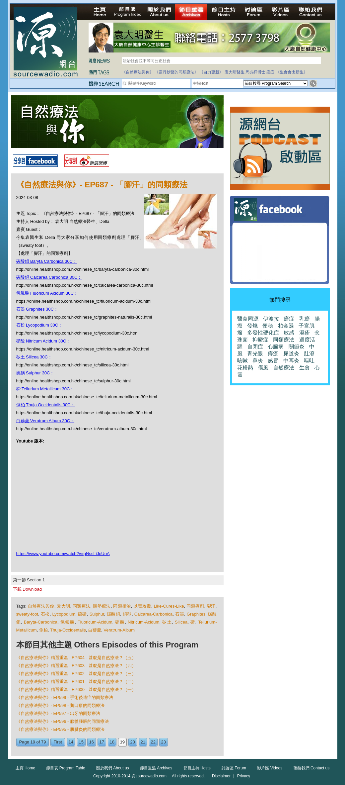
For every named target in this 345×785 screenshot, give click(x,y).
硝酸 (120, 622)
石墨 (179, 614)
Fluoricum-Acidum (95, 622)
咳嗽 (242, 360)
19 (122, 741)
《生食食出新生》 (292, 72)
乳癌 (304, 319)
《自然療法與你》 (138, 72)
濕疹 (304, 333)
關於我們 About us (112, 768)
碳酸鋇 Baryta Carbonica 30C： (46, 261)
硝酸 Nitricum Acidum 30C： (43, 341)
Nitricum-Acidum (143, 622)
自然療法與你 (41, 606)
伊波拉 (271, 319)
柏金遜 (286, 326)
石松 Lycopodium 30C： (39, 325)
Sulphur (97, 614)
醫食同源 (247, 319)
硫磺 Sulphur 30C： (35, 372)
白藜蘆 (94, 630)
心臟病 (276, 346)
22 (153, 741)
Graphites (196, 614)
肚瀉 (309, 353)
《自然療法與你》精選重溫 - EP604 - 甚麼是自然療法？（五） (76, 657)
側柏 (43, 630)
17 (102, 741)
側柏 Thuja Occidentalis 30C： (45, 404)
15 (81, 741)
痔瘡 (273, 353)
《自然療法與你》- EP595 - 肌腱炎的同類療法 (60, 729)
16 (91, 741)
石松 (45, 614)
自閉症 (255, 346)
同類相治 (122, 606)
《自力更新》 (211, 72)
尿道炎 (291, 353)
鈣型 (127, 614)
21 (143, 741)
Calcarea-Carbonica (153, 614)
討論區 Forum (234, 768)
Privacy (243, 776)
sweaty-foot (27, 614)
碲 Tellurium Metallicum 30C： (45, 388)
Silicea (181, 622)
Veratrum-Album (119, 630)
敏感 (289, 333)
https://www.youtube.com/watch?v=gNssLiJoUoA (63, 553)
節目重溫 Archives (156, 768)
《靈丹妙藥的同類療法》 (176, 72)
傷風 (263, 367)
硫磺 (82, 614)
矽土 (167, 622)
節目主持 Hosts (197, 768)
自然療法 (283, 367)
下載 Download (27, 589)
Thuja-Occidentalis (68, 630)
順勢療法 (101, 606)
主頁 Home (25, 768)
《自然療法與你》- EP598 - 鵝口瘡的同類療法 (60, 705)
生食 (304, 367)
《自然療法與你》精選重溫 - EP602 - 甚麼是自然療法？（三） (76, 673)
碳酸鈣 (113, 614)
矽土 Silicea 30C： (34, 356)
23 (163, 741)
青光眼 (255, 353)
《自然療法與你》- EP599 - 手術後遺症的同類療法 (64, 697)
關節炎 (297, 346)
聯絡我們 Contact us (312, 768)
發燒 (252, 326)
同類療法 (81, 606)
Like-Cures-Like (169, 606)
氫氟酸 (67, 622)
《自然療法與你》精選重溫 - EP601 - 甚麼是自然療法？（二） (76, 681)
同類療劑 (195, 606)
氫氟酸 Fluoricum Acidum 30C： (47, 293)
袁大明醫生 (234, 72)
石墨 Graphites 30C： (37, 309)
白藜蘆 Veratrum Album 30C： (45, 420)
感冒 (273, 360)
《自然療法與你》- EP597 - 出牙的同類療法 (58, 713)
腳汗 (211, 606)
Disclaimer (221, 776)
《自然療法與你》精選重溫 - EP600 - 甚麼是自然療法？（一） (76, 689)
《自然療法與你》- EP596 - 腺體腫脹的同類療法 (62, 721)
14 (71, 741)
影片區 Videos (269, 768)
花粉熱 (245, 367)
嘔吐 (309, 360)
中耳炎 (291, 360)
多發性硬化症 (263, 333)
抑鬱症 (260, 340)
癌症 (270, 72)
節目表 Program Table (65, 768)
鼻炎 (257, 360)
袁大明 (63, 606)
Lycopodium (64, 614)
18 (112, 741)
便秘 (267, 326)
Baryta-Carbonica (40, 622)
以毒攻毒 (142, 606)
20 (132, 741)
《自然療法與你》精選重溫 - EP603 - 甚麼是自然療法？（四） (76, 665)
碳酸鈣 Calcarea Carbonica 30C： (49, 277)
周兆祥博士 (255, 72)
